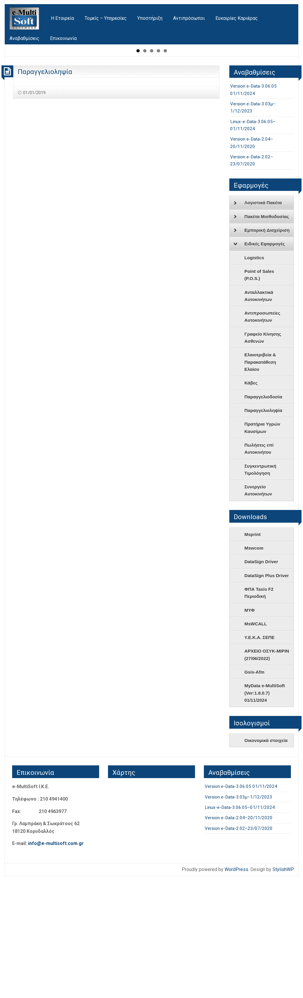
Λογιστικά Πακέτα (258, 325)
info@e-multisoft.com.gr (56, 965)
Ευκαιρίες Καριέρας (236, 18)
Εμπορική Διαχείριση (262, 352)
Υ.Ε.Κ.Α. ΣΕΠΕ (259, 759)
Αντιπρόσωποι (189, 18)
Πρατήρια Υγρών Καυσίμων (262, 549)
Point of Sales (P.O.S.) (259, 397)
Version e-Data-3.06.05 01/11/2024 (241, 908)
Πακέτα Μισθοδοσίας (261, 339)
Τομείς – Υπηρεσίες (106, 18)
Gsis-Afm (254, 793)
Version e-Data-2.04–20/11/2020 (239, 939)
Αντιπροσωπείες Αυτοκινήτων (262, 438)
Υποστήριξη (149, 18)
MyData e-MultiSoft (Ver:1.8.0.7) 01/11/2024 (264, 815)
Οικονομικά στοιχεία (266, 862)
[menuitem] (25, 18)
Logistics (254, 379)
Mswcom (253, 669)
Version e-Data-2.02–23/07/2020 (239, 950)
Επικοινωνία (63, 38)
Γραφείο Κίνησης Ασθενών (262, 459)
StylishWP (283, 991)
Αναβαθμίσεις (24, 38)
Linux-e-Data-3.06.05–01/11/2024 (240, 929)
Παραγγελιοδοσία (263, 518)
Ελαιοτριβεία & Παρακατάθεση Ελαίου (260, 484)
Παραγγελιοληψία (45, 193)
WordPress (236, 991)
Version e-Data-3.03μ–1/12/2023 (238, 919)
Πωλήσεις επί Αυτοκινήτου (259, 570)
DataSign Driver (261, 683)
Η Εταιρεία (62, 18)
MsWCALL (255, 745)
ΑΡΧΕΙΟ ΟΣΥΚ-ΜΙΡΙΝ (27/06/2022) (266, 777)
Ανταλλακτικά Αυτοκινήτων (258, 418)
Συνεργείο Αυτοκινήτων (258, 612)
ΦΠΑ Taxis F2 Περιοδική (258, 715)
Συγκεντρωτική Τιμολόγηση (260, 591)
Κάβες (250, 504)
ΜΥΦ (249, 732)
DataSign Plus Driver (266, 697)
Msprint (252, 656)
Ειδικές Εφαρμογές (259, 366)
